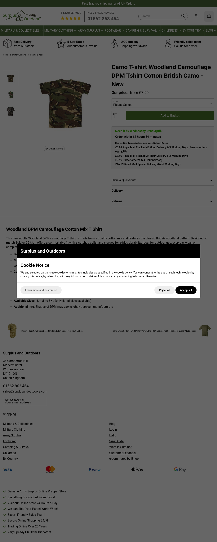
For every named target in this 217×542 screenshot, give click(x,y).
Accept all (186, 290)
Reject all (164, 290)
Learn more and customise (41, 290)
